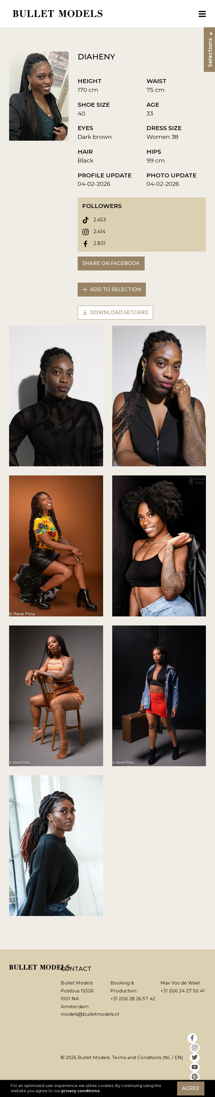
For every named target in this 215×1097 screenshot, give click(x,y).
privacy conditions (80, 1091)
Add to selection (111, 289)
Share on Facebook (111, 263)
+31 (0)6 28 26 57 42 (132, 998)
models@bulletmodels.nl (90, 1014)
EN (178, 1057)
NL (167, 1057)
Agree (191, 1088)
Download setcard (115, 312)
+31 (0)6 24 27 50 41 (182, 991)
